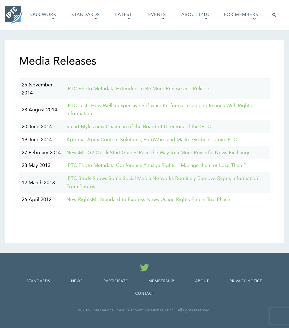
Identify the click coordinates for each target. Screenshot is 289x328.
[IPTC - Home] (13, 15)
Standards (38, 281)
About (202, 281)
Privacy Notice (246, 281)
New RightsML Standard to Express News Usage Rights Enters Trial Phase (148, 199)
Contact (144, 293)
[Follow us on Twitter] (144, 268)
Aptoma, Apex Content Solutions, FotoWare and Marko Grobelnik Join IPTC (151, 140)
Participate (116, 281)
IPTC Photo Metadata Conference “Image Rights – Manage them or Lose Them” (156, 165)
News (77, 281)
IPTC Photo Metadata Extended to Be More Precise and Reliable (138, 89)
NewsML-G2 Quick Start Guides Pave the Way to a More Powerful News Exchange (158, 153)
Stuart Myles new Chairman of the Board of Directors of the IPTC (138, 127)
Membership (161, 281)
